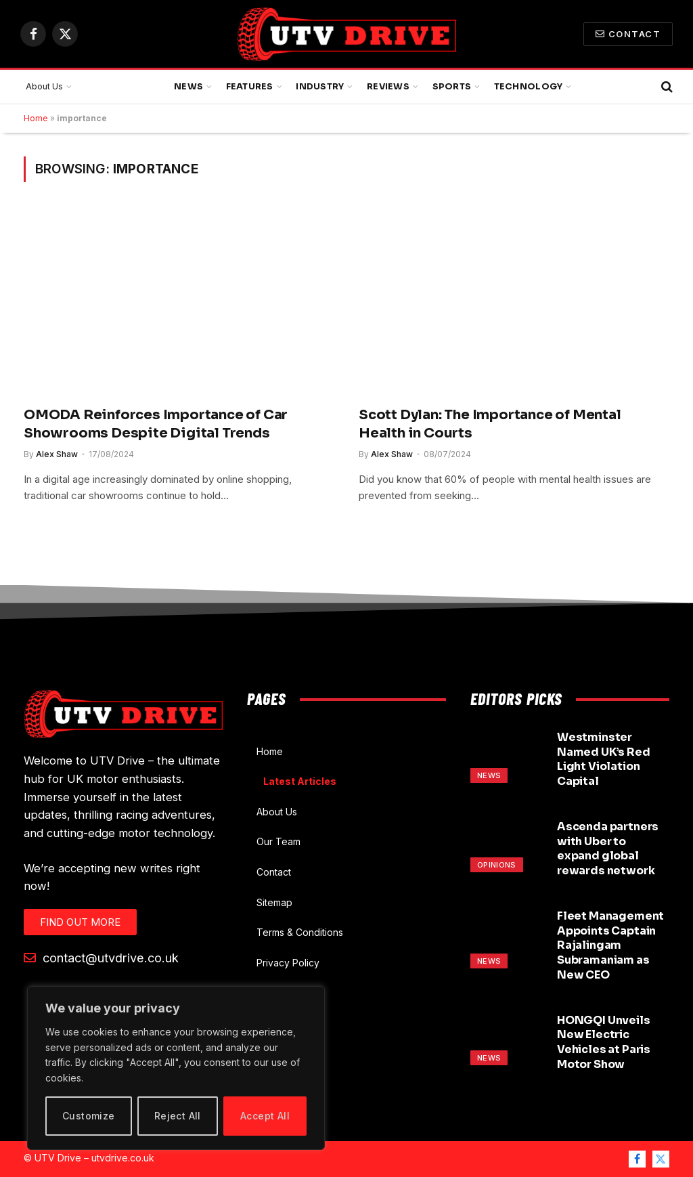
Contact (628, 33)
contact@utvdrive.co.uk (101, 957)
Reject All (177, 1115)
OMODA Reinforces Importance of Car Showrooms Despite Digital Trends (156, 424)
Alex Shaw (57, 454)
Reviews (388, 86)
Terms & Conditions (299, 932)
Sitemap (274, 902)
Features (249, 86)
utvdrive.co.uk (122, 1157)
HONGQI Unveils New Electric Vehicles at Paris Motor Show (603, 1042)
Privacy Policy (287, 962)
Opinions (496, 865)
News (188, 86)
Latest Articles (299, 781)
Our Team (278, 841)
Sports (452, 86)
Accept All (265, 1115)
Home (36, 118)
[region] (176, 1068)
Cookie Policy (287, 992)
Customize (88, 1115)
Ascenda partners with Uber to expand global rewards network (607, 848)
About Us (44, 86)
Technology (528, 86)
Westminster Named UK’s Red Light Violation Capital (603, 759)
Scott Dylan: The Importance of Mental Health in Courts (490, 424)
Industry (320, 86)
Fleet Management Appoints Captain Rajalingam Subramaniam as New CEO (610, 945)
